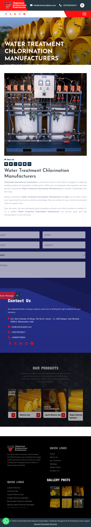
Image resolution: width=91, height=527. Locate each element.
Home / (8, 65)
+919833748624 (16, 337)
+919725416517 (68, 5)
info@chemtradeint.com (43, 5)
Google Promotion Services (45, 524)
